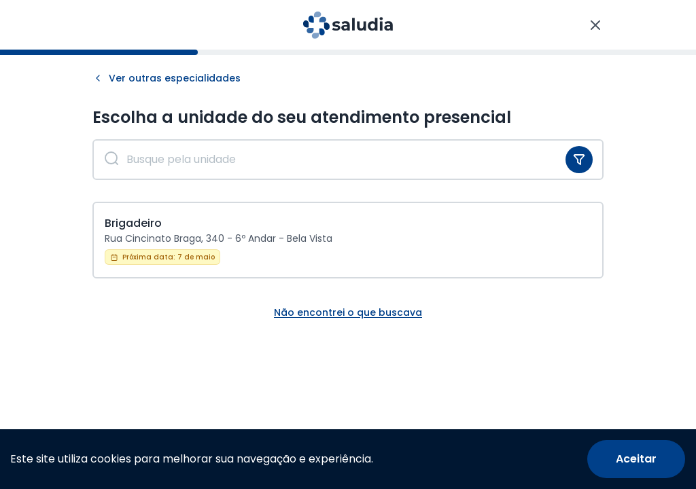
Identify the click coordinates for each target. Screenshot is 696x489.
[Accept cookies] (636, 459)
